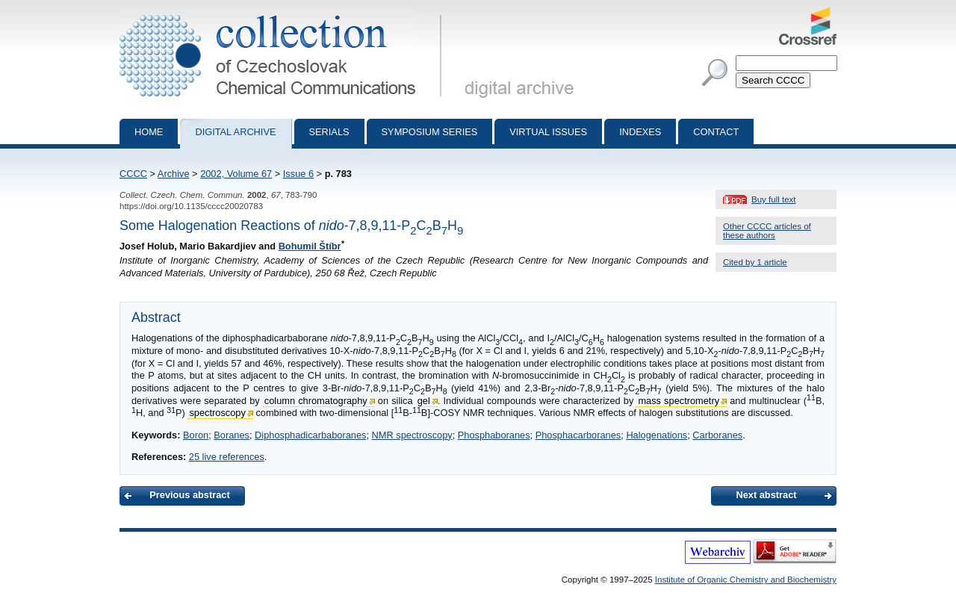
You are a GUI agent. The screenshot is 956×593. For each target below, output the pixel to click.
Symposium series (430, 131)
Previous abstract (189, 494)
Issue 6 (298, 173)
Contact (716, 131)
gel (424, 400)
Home (148, 131)
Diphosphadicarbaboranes (310, 435)
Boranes (231, 435)
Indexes (640, 131)
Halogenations (656, 435)
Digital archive (235, 131)
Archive (174, 173)
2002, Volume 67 (236, 173)
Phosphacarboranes (578, 435)
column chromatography (315, 400)
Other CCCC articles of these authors (767, 231)
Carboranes (717, 435)
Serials (329, 131)
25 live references (226, 456)
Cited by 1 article (755, 262)
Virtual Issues (548, 131)
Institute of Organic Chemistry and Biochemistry (745, 579)
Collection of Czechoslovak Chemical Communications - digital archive (283, 13)
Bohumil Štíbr (310, 246)
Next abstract (766, 494)
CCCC (133, 173)
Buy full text (773, 199)
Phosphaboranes (494, 435)
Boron (195, 435)
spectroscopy (217, 412)
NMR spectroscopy (412, 435)
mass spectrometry (678, 400)
